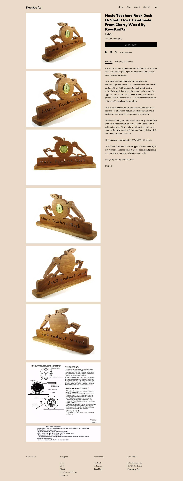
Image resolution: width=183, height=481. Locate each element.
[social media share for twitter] (111, 52)
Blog (129, 7)
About (137, 7)
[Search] (156, 7)
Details (108, 61)
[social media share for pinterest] (116, 52)
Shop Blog (98, 469)
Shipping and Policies (68, 472)
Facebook (97, 463)
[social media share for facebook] (106, 52)
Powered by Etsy (134, 469)
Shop (121, 7)
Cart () (146, 7)
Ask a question (126, 52)
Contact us (64, 475)
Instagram (98, 466)
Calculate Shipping (113, 38)
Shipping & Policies (124, 61)
